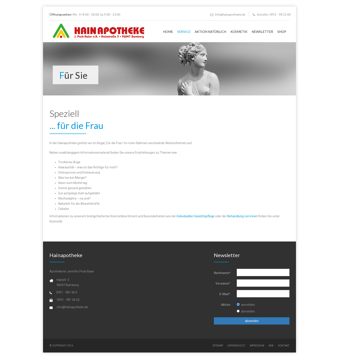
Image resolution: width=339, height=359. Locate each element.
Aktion (225, 304)
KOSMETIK (238, 32)
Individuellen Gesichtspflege (195, 216)
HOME (168, 32)
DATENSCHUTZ (236, 345)
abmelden (246, 311)
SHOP (281, 32)
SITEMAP (218, 345)
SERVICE (183, 32)
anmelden (246, 304)
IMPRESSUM (257, 345)
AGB (271, 345)
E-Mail (224, 294)
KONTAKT (283, 345)
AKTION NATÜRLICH (210, 32)
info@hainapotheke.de (227, 14)
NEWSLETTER (262, 32)
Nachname (222, 273)
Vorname (223, 283)
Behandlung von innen (242, 216)
